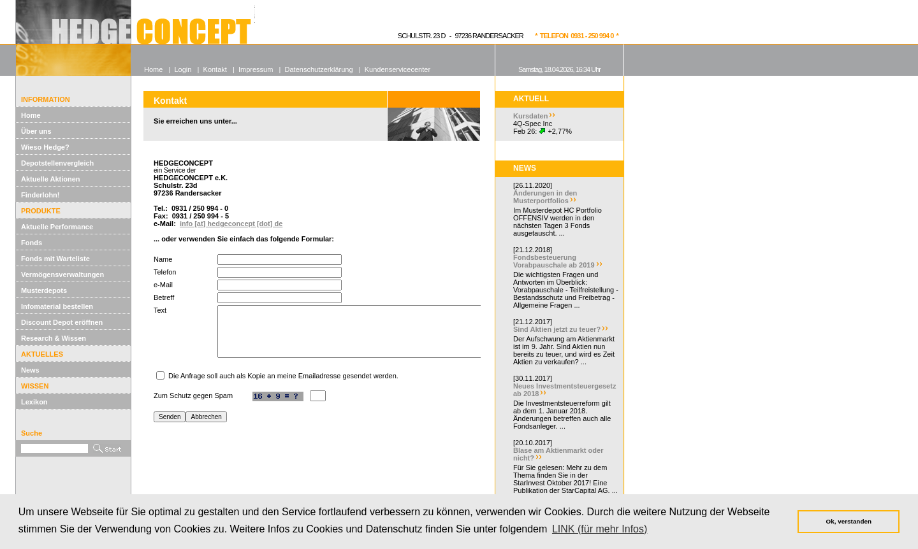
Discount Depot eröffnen (62, 322)
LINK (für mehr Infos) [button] (599, 529)
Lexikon (34, 402)
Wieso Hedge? (45, 147)
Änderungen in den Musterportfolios (545, 196)
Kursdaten (530, 116)
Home (31, 115)
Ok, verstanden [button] (848, 521)
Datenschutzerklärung (319, 69)
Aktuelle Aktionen (50, 179)
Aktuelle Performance (57, 227)
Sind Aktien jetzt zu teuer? (557, 329)
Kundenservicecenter (397, 69)
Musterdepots (44, 290)
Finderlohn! (40, 195)
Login (182, 69)
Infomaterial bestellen (57, 306)
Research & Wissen (53, 338)
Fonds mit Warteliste (55, 258)
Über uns (36, 131)
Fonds (31, 242)
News (30, 370)
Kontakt (215, 69)
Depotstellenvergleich (57, 163)
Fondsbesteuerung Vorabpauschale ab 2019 (554, 261)
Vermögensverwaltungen (62, 274)
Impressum (255, 69)
